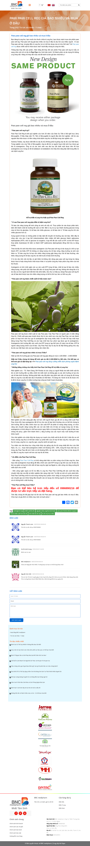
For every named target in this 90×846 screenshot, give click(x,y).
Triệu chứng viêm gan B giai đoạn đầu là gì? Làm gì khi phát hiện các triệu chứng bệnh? (34, 666)
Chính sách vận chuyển (16, 826)
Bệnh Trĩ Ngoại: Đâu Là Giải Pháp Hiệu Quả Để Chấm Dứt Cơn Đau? (28, 655)
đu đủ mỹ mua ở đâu (48, 513)
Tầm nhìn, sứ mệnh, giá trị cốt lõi (43, 802)
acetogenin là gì (18, 511)
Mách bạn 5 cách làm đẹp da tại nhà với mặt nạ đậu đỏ (25, 687)
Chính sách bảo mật (15, 833)
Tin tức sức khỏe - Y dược (30, 28)
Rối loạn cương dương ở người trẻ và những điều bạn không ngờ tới (29, 677)
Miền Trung (62, 805)
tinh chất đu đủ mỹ (34, 513)
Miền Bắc (61, 802)
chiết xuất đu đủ (30, 511)
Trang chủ (14, 28)
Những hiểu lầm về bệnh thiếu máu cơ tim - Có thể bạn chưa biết (29, 693)
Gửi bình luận (16, 620)
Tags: (11, 511)
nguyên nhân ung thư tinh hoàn (45, 511)
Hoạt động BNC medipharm (17, 632)
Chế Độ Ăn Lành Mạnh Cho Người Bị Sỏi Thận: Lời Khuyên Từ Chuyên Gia (30, 660)
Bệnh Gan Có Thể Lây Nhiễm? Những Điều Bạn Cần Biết (26, 644)
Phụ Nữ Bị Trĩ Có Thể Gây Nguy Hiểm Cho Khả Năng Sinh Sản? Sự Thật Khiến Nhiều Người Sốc (36, 671)
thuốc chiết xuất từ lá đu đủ (18, 513)
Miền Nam (62, 808)
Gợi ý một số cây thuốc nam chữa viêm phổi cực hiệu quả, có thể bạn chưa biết (32, 650)
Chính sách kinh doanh (16, 823)
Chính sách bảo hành (16, 830)
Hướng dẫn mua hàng (16, 836)
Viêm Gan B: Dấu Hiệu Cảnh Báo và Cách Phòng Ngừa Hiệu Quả (28, 682)
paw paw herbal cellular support (67, 511)
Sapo (63, 843)
